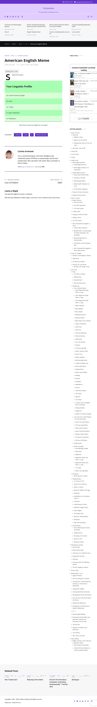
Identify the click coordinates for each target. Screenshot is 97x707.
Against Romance (77, 575)
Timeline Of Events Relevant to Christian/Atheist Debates (82, 649)
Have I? (7, 32)
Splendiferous (79, 384)
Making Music (77, 277)
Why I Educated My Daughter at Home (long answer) (82, 249)
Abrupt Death (76, 547)
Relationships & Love (77, 573)
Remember (77, 519)
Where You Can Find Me (80, 140)
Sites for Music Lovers (80, 283)
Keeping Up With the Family (80, 214)
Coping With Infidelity (78, 589)
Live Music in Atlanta (79, 274)
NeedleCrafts (76, 286)
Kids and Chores (78, 202)
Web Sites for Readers (80, 522)
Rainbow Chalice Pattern (81, 434)
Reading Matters (77, 479)
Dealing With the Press (79, 556)
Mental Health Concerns (79, 173)
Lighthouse (78, 454)
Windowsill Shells (80, 408)
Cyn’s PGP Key (75, 154)
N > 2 (74, 611)
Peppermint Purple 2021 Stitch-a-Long (81, 458)
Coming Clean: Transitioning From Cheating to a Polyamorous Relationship (82, 584)
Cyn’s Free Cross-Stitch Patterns (82, 417)
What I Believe (75, 639)
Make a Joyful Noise (80, 366)
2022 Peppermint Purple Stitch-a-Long (81, 301)
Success (77, 387)
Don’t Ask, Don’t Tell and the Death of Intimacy (82, 599)
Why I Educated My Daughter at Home (81, 224)
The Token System (79, 208)
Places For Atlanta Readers (81, 516)
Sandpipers (78, 381)
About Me (75, 135)
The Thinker (78, 393)
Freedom (77, 345)
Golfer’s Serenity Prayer (81, 351)
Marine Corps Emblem (81, 372)
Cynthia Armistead (10, 64)
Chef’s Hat (78, 330)
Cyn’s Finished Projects (80, 288)
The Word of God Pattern (82, 437)
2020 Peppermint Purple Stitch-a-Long (82, 291)
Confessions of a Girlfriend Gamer (82, 553)
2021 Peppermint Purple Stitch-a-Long (81, 296)
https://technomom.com (28, 166)
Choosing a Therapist (79, 178)
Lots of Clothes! (19, 181)
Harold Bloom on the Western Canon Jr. (82, 497)
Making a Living (78, 137)
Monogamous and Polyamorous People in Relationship (81, 607)
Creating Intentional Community (81, 592)
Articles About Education (80, 228)
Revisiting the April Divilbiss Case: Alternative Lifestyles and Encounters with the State (81, 619)
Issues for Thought (76, 253)
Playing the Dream (79, 542)
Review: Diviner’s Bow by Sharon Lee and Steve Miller (59, 25)
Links (12, 55)
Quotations (75, 474)
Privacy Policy (75, 570)
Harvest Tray (78, 354)
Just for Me (74, 270)
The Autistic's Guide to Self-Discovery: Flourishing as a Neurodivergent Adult (84, 104)
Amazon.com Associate (80, 484)
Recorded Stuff (78, 280)
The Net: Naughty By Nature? (81, 567)
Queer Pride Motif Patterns (82, 431)
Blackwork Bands (79, 318)
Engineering (78, 339)
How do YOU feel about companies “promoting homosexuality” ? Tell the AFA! (58, 683)
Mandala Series (79, 369)
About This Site (75, 133)
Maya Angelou (78, 510)
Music (74, 272)
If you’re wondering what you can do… (59, 32)
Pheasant (77, 378)
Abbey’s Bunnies (79, 305)
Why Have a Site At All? (79, 148)
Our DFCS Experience (80, 205)
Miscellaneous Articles (77, 545)
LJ (15, 55)
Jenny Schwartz (79, 75)
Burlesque (75, 679)
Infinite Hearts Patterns (81, 428)
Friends (7, 55)
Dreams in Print (78, 539)
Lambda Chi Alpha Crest (81, 363)
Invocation (77, 501)
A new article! (76, 32)
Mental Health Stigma (79, 181)
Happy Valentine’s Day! (33, 32)
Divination (75, 559)
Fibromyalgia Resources (80, 164)
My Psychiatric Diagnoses (81, 189)
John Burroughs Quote (81, 360)
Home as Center (75, 198)
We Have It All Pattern (81, 440)
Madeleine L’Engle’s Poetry (81, 507)
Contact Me (74, 151)
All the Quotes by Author (80, 476)
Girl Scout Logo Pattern (81, 425)
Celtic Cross (78, 327)
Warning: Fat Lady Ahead (79, 264)
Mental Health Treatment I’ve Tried (81, 185)
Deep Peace (78, 451)
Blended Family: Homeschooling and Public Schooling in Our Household (82, 233)
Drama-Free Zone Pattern (82, 422)
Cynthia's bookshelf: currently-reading (84, 69)
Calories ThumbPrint (80, 324)
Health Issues (74, 160)
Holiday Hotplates (80, 357)
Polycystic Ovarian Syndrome (80, 192)
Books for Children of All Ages (82, 490)
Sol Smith (73, 109)
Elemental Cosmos (80, 336)
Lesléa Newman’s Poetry (80, 504)
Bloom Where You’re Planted (83, 321)
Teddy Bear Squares (80, 390)
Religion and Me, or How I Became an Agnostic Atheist (82, 642)
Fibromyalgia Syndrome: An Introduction (81, 169)
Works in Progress (79, 446)
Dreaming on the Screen (80, 536)
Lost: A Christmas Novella (82, 73)
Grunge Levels (76, 211)
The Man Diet (76, 624)
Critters (7, 675)
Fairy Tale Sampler (80, 342)
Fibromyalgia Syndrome (79, 162)
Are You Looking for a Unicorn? (81, 578)
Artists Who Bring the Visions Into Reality (82, 529)
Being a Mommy (77, 200)
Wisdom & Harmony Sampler (83, 414)
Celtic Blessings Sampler (81, 448)
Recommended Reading (79, 614)
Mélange (77, 375)
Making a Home (77, 217)
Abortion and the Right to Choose (82, 255)
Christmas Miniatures (81, 333)
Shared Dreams (77, 525)
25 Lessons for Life (79, 481)
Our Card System (77, 220)
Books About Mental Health (81, 175)
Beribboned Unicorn (80, 315)
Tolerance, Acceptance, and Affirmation (80, 628)
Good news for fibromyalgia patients (13, 25)
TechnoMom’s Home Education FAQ (82, 244)
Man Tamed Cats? (11, 679)
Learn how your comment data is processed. (45, 197)
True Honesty (76, 633)
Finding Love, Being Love (79, 603)
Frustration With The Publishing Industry (81, 563)
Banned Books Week (78, 550)
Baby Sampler (79, 312)
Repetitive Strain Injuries (79, 195)
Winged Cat (78, 411)
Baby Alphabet (79, 309)
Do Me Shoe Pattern (80, 419)
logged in (16, 194)
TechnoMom (48, 8)
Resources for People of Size (81, 267)
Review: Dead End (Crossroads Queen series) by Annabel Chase (36, 25)
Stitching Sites (78, 443)
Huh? (47, 181)
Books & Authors (78, 487)
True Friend (78, 399)
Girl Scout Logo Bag (80, 348)
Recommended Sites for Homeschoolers (80, 239)
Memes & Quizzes (23, 55)
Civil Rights (52, 675)
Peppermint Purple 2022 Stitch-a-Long (81, 464)
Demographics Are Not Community (82, 595)
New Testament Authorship (81, 645)
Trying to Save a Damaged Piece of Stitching (82, 404)
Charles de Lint (78, 86)
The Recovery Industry (79, 261)
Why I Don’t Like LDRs (79, 635)
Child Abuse (76, 258)
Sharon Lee (78, 96)
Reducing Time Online (35, 679)
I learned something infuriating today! (81, 25)
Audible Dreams (78, 533)
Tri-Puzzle (78, 468)
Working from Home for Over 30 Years (83, 144)
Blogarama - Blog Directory (13, 702)
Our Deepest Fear (78, 513)
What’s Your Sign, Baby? (81, 471)
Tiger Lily (77, 396)
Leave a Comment (34, 64)
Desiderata (77, 493)
